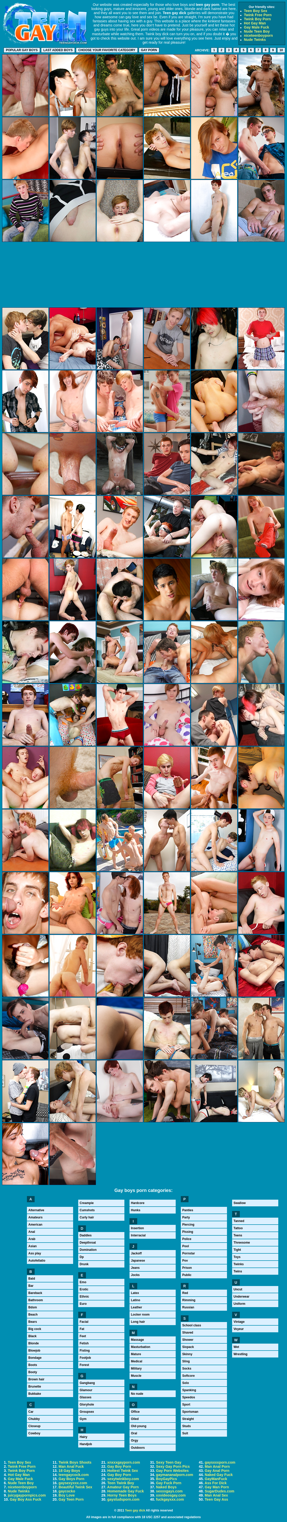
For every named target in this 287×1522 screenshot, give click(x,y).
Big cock (34, 1329)
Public (187, 1275)
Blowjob (34, 1350)
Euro (83, 1304)
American (35, 1224)
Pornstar (188, 1253)
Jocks (135, 1275)
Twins (238, 1271)
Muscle (136, 1376)
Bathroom (35, 1300)
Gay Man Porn (217, 1487)
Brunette (34, 1386)
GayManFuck (216, 1479)
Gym (83, 1419)
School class (191, 1325)
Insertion (137, 1228)
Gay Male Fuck (256, 27)
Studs (186, 1426)
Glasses (86, 1397)
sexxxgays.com (169, 1491)
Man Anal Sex (216, 1495)
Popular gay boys (22, 50)
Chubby (34, 1419)
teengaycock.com (73, 1475)
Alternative (36, 1210)
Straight (188, 1419)
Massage (137, 1340)
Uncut (238, 1289)
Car (31, 1412)
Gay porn (149, 50)
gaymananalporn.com (174, 1475)
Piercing (188, 1224)
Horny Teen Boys (121, 1495)
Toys (237, 1257)
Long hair (138, 1322)
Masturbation (140, 1347)
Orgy (134, 1440)
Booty (32, 1372)
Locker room (140, 1314)
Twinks (239, 1264)
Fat (82, 1329)
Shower (187, 1340)
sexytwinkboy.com (123, 1479)
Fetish (84, 1343)
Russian (188, 1307)
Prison (187, 1268)
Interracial (138, 1235)
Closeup (34, 1426)
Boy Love (66, 1495)
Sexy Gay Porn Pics (173, 1466)
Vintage (239, 1322)
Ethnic (84, 1296)
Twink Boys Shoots (74, 1462)
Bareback (35, 1293)
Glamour (86, 1390)
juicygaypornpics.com (27, 1495)
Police (186, 1239)
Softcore (188, 1376)
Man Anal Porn (217, 1466)
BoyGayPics (166, 1479)
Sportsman (190, 1412)
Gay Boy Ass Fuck (25, 1499)
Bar (31, 1286)
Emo (83, 1282)
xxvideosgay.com (171, 1495)
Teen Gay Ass (216, 1499)
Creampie (87, 1203)
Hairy (83, 1437)
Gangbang (87, 1383)
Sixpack (188, 1347)
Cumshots (87, 1210)
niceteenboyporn (258, 35)
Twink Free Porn (258, 15)
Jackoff (136, 1253)
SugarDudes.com (219, 1491)
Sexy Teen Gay (168, 1462)
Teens (238, 1235)
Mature (136, 1354)
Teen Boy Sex (255, 11)
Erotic (84, 1289)
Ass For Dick (216, 1483)
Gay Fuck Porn (168, 1483)
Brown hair (36, 1379)
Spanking (189, 1390)
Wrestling (241, 1354)
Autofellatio (36, 1260)
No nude (137, 1394)
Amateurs (35, 1217)
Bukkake (34, 1394)
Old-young (138, 1426)
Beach (33, 1314)
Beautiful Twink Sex (75, 1487)
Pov (185, 1260)
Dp (82, 1257)
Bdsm (32, 1307)
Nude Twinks (255, 40)
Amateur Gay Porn (123, 1487)
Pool (185, 1246)
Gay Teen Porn (71, 1499)
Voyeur (239, 1329)
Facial (84, 1322)
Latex (135, 1293)
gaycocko (66, 1491)
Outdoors (138, 1448)
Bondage (35, 1358)
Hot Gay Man (255, 23)
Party (186, 1217)
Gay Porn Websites (172, 1471)
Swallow (240, 1203)
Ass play (34, 1253)
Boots (32, 1365)
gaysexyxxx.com (72, 1483)
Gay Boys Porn (71, 1479)
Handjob (86, 1444)
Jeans (135, 1268)
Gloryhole (87, 1404)
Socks (186, 1368)
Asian (32, 1246)
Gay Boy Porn (119, 1466)
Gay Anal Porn (217, 1471)
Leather (136, 1307)
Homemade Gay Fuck (125, 1491)
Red (185, 1293)
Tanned (239, 1221)
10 (281, 50)
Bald (31, 1278)
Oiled (135, 1419)
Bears (32, 1322)
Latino (135, 1300)
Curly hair (87, 1217)
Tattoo (238, 1228)
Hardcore (138, 1203)
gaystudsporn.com (123, 1499)
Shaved (187, 1332)
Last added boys (58, 50)
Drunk (84, 1264)
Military (136, 1368)
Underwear (242, 1296)
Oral (134, 1433)
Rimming (188, 1300)
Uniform (239, 1304)
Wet (236, 1347)
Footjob (85, 1358)
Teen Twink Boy (120, 1483)
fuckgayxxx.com (170, 1499)
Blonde (33, 1343)
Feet (83, 1336)
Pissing (187, 1232)
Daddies (86, 1235)
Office (135, 1412)
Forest (84, 1365)
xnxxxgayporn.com (123, 1462)
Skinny (187, 1354)
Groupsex (87, 1412)
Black (32, 1336)
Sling (186, 1361)
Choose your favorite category (106, 50)
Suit (185, 1433)
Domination (88, 1250)
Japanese (138, 1260)
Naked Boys (166, 1487)
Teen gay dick (135, 1510)
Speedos (188, 1397)
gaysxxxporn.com (220, 1462)
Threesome (242, 1242)
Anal (31, 1232)
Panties (187, 1210)
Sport (186, 1404)
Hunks (136, 1210)
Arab (31, 1239)
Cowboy (34, 1433)
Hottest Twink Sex (122, 1471)
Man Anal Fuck (71, 1466)
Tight (237, 1250)
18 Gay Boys (69, 1471)
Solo (185, 1383)
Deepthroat (88, 1242)
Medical (136, 1361)
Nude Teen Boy (257, 31)
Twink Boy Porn (257, 19)
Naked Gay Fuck (219, 1475)
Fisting (85, 1350)
